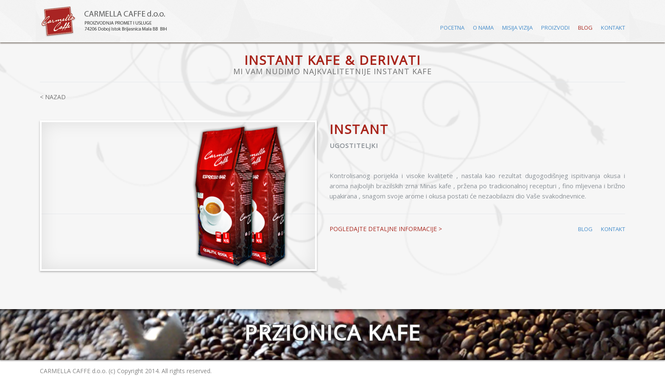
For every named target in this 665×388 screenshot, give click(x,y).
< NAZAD (53, 97)
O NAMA (483, 27)
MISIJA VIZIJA (517, 27)
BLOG (585, 27)
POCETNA (452, 27)
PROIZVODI (555, 27)
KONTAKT (613, 27)
